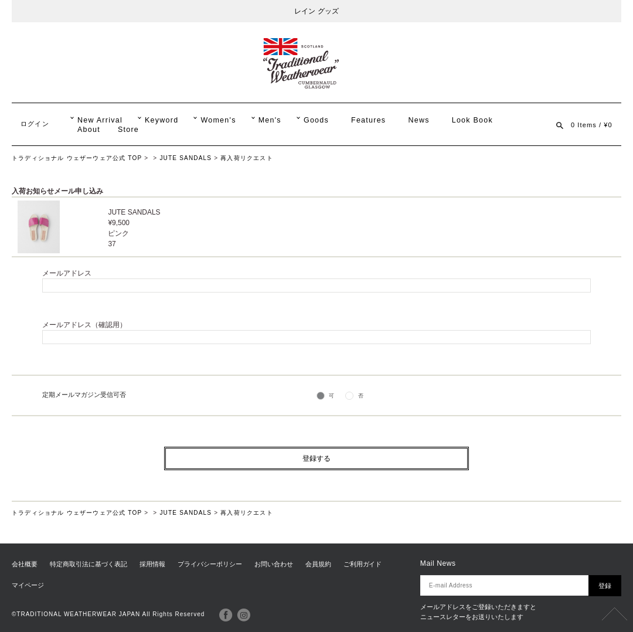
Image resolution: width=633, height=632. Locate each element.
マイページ (28, 585)
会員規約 (318, 564)
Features (368, 120)
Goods (316, 120)
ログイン (35, 123)
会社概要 (25, 564)
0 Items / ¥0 (591, 124)
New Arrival (99, 120)
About (88, 129)
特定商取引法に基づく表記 (88, 564)
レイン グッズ (316, 11)
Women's (218, 120)
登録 (604, 585)
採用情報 (152, 564)
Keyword (161, 120)
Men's (269, 120)
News (418, 120)
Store (128, 129)
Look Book (472, 120)
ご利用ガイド (362, 564)
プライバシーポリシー (210, 564)
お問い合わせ (273, 564)
